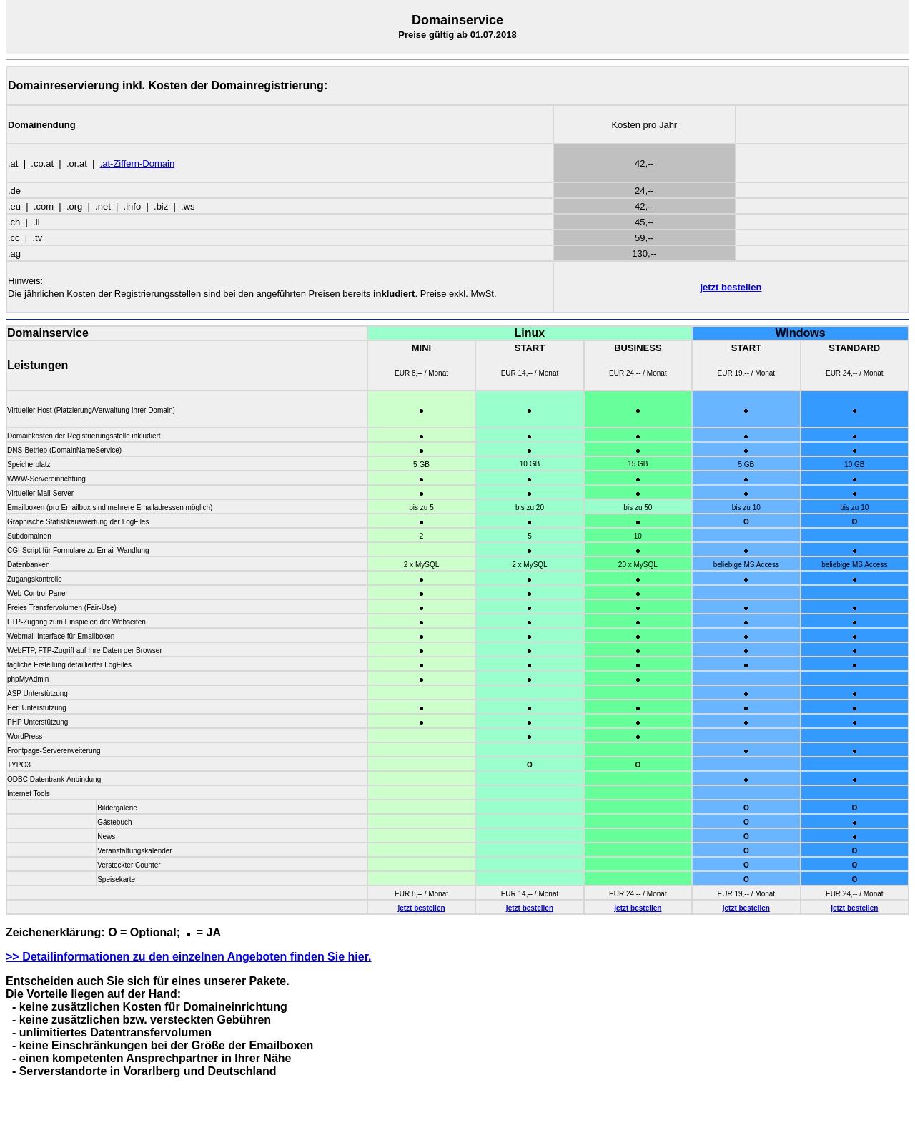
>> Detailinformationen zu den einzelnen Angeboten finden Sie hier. (188, 957)
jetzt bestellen (730, 287)
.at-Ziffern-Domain (137, 163)
